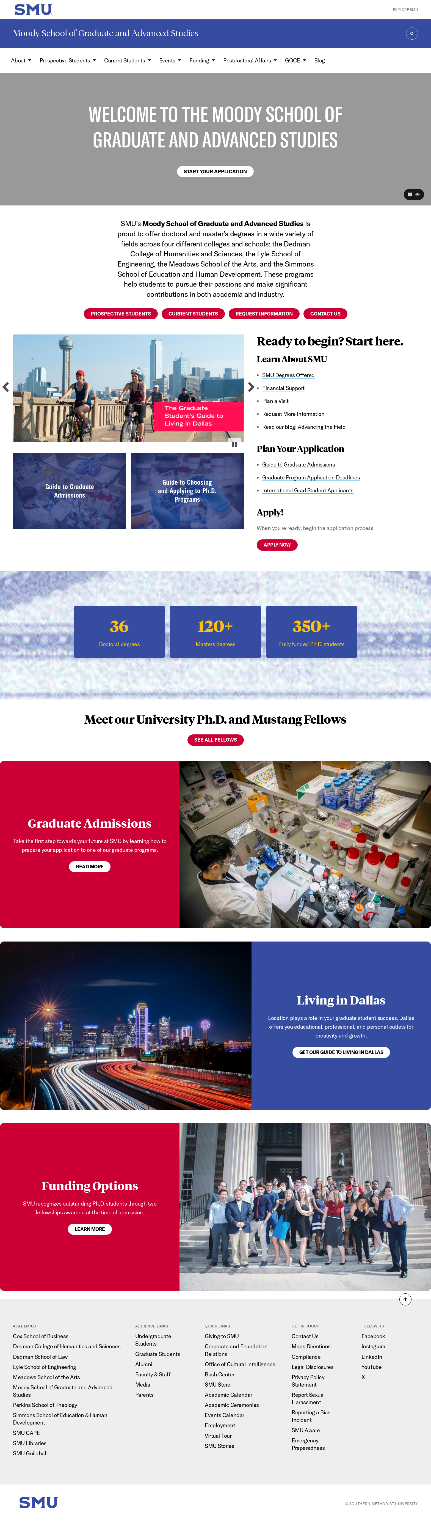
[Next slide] (252, 387)
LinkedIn (371, 1356)
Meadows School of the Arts (46, 1377)
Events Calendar (224, 1415)
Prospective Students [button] (65, 60)
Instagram (373, 1346)
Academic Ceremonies (232, 1404)
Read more (89, 866)
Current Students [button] (125, 60)
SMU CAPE (26, 1432)
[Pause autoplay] (234, 445)
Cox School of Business (40, 1336)
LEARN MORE (90, 1229)
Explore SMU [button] (405, 9)
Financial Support (283, 388)
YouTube (371, 1366)
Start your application (215, 171)
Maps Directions (311, 1346)
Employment (220, 1425)
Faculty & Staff (152, 1374)
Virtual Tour (218, 1435)
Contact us (325, 314)
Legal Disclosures (312, 1366)
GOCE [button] (293, 60)
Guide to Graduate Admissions (298, 464)
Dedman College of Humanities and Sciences (66, 1346)
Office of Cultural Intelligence (240, 1364)
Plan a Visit (275, 400)
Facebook (373, 1336)
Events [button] (167, 60)
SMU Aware (306, 1430)
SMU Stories (219, 1445)
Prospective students (121, 314)
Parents (144, 1394)
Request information (264, 314)
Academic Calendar (228, 1394)
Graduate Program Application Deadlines (311, 477)
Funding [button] (199, 60)
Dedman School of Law (40, 1356)
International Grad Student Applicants (307, 490)
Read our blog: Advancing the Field (304, 426)
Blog (319, 60)
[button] (410, 194)
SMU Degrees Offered (288, 375)
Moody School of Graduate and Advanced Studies (105, 33)
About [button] (19, 60)
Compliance (306, 1356)
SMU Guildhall (30, 1453)
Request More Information (293, 413)
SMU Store (217, 1384)
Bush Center (219, 1374)
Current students (193, 314)
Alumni (143, 1364)
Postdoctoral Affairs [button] (247, 60)
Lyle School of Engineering (44, 1366)
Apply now (277, 545)
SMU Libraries (29, 1443)
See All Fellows (215, 740)
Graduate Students (157, 1354)
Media (142, 1384)
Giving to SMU (222, 1336)
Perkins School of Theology (45, 1404)
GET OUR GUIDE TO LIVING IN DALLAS (341, 1052)
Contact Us (305, 1336)
